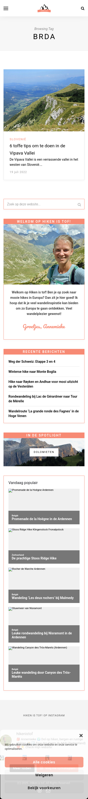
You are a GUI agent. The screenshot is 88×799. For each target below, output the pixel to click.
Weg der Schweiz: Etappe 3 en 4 (31, 361)
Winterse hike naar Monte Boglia (32, 372)
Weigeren (44, 775)
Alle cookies (44, 762)
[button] (81, 735)
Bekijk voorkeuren (44, 787)
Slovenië (18, 139)
